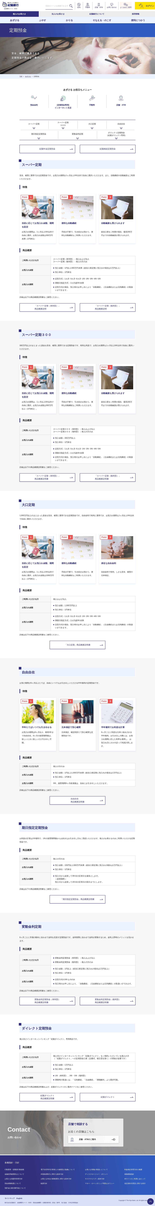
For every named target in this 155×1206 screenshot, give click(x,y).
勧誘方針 (44, 1183)
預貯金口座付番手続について (15, 1188)
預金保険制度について (13, 1183)
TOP (20, 76)
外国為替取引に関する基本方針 (52, 1174)
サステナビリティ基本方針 (95, 1179)
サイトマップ (9, 1198)
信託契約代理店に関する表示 (134, 1183)
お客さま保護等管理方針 (14, 1179)
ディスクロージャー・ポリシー (96, 1174)
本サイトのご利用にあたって (134, 1179)
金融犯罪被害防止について (14, 1174)
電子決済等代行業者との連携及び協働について (58, 1169)
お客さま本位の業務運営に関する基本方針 (56, 1179)
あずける (28, 76)
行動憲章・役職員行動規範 (14, 1169)
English (19, 1198)
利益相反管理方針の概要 (133, 1169)
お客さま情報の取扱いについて (96, 1169)
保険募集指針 (129, 1174)
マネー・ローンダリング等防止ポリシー (99, 1183)
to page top (150, 1201)
